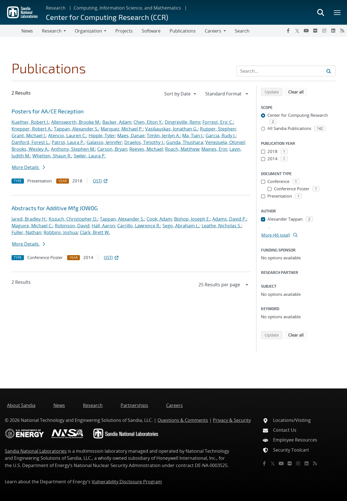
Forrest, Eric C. (217, 122)
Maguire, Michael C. (32, 226)
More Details (28, 167)
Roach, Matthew (182, 149)
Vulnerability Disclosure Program (127, 482)
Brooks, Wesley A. (30, 149)
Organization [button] (88, 31)
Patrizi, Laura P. (68, 142)
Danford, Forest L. (30, 142)
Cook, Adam (159, 219)
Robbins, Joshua (61, 232)
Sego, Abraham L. (181, 226)
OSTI (101, 181)
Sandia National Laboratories (36, 451)
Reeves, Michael (146, 149)
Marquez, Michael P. (122, 129)
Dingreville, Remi (182, 122)
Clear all (297, 91)
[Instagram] (324, 30)
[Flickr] (315, 30)
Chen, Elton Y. (148, 122)
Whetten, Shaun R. (51, 156)
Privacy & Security (232, 420)
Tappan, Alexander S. (76, 129)
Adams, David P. (229, 219)
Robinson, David (72, 226)
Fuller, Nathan (26, 232)
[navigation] (181, 93)
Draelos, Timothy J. (144, 142)
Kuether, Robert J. (30, 122)
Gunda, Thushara (184, 142)
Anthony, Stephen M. (73, 149)
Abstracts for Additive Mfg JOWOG (55, 208)
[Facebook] (288, 30)
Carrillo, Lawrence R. (138, 226)
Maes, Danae (131, 135)
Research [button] (52, 31)
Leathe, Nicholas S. (221, 226)
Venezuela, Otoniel (225, 142)
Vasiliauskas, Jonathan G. (171, 129)
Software (151, 31)
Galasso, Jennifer (104, 142)
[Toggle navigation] (10, 31)
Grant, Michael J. (29, 135)
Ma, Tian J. (192, 135)
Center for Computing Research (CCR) (107, 17)
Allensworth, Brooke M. (75, 122)
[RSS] (342, 30)
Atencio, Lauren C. (67, 135)
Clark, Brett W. (95, 232)
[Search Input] (285, 71)
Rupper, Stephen (218, 129)
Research (56, 8)
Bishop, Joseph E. (192, 219)
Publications (183, 31)
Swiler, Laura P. (90, 156)
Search (242, 31)
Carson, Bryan (112, 149)
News (27, 31)
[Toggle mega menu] (337, 12)
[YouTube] (306, 30)
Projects (124, 31)
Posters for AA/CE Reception (48, 111)
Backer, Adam (116, 122)
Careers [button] (213, 31)
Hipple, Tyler (102, 135)
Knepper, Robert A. (32, 129)
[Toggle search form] (320, 12)
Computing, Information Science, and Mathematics (127, 8)
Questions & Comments (182, 420)
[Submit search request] (328, 71)
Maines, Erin (214, 149)
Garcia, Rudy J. (221, 135)
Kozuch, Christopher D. (73, 219)
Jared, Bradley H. (29, 219)
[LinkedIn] (333, 30)
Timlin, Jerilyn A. (163, 135)
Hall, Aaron (103, 226)
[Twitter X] (297, 30)
